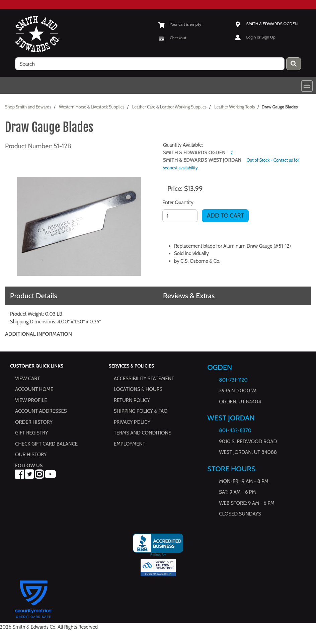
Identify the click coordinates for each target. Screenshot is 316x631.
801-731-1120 (233, 380)
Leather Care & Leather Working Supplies (169, 106)
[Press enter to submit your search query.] (293, 63)
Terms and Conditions (142, 433)
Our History (31, 455)
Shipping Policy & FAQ (141, 411)
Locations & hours (138, 390)
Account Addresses (41, 411)
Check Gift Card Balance (46, 444)
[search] (150, 63)
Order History (34, 422)
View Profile (31, 400)
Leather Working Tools (234, 106)
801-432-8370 (235, 431)
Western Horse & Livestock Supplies (92, 106)
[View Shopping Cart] (179, 24)
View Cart (27, 379)
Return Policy (132, 400)
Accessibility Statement (144, 379)
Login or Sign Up (260, 37)
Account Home (34, 390)
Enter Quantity (177, 203)
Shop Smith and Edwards (28, 106)
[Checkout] (172, 37)
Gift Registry (31, 433)
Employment (129, 444)
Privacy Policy (132, 422)
